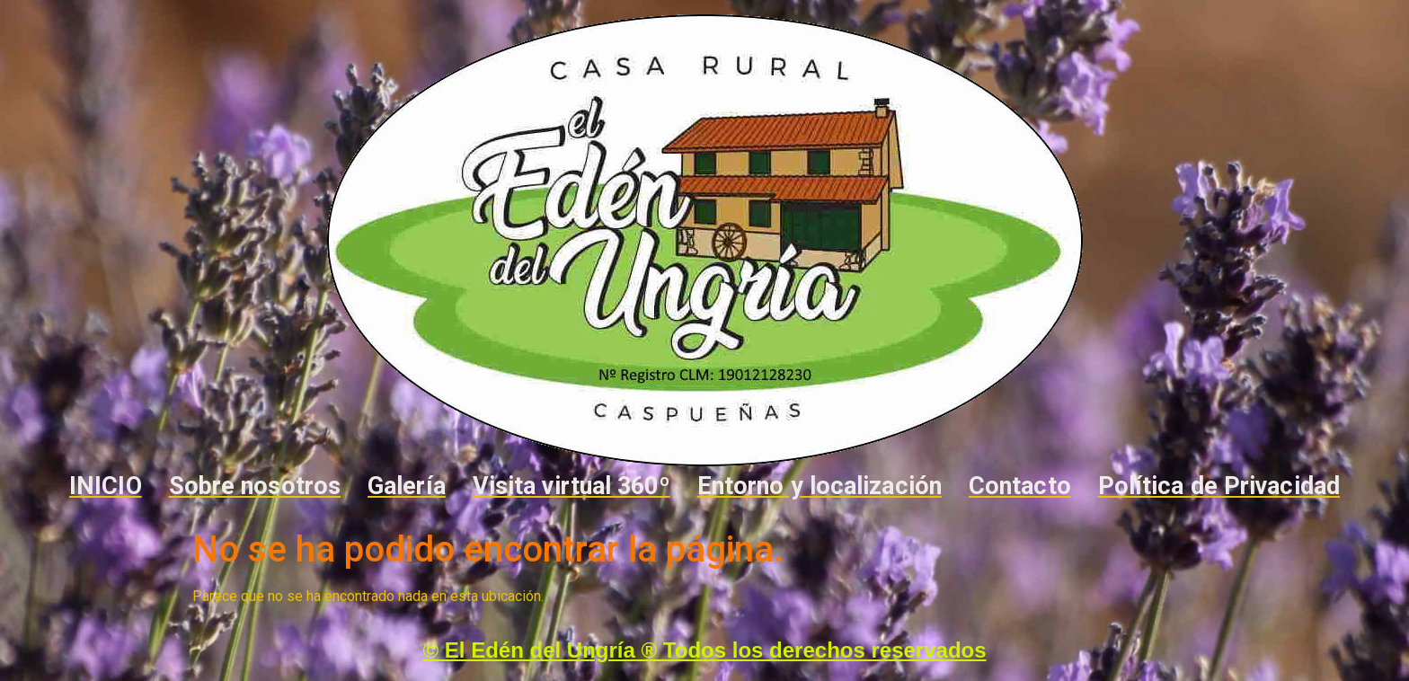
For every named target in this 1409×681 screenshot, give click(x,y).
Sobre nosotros (255, 486)
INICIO (105, 486)
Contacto (1020, 486)
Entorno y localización (819, 486)
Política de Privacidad (1219, 486)
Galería (407, 486)
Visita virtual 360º (571, 486)
